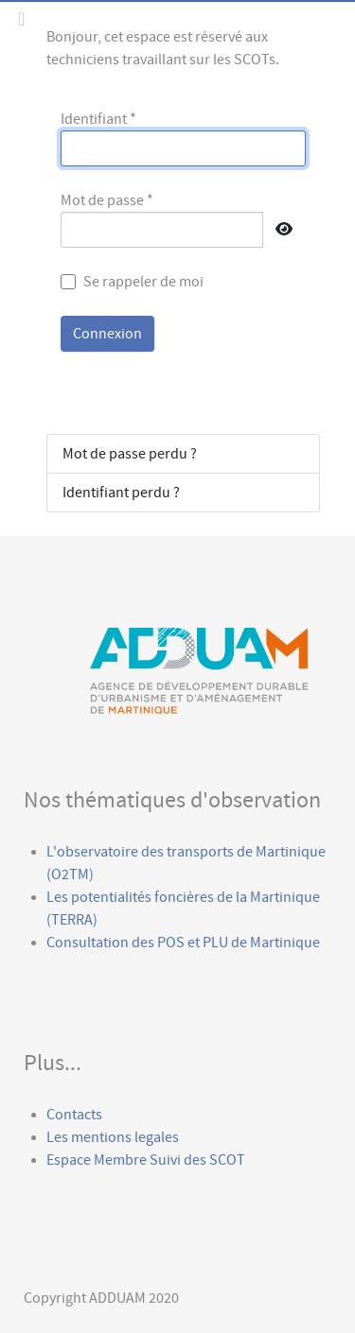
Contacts (74, 1114)
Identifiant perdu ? (121, 492)
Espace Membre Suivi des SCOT (147, 1160)
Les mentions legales (112, 1137)
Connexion (107, 333)
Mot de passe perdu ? (129, 453)
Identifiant (98, 119)
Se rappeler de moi (143, 281)
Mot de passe (107, 200)
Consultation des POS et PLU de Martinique (183, 942)
